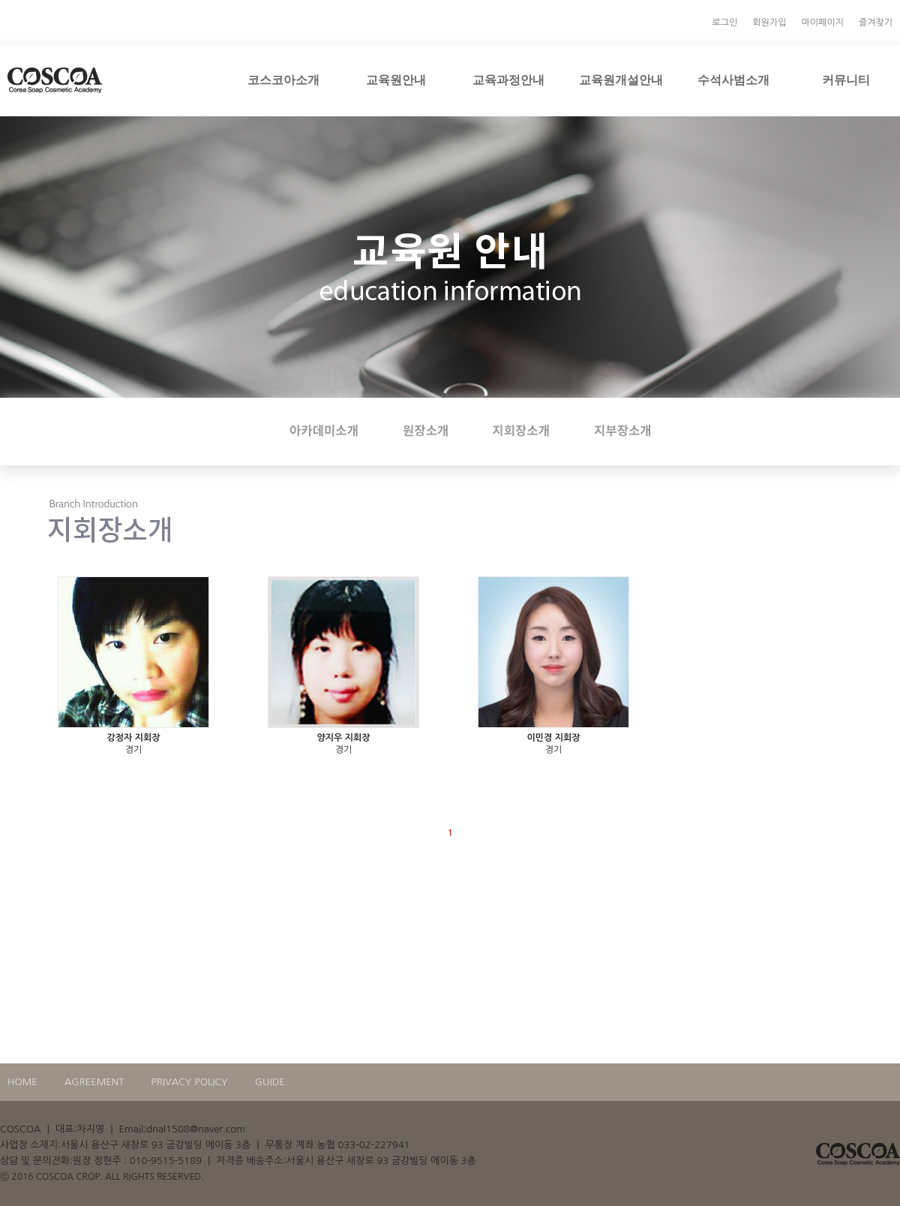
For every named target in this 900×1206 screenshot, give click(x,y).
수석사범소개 (734, 79)
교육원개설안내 (621, 79)
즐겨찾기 (875, 22)
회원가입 (769, 22)
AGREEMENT (94, 1082)
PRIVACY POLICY (189, 1082)
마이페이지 (822, 22)
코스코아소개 (284, 79)
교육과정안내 (508, 79)
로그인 (725, 22)
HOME (23, 1082)
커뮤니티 (846, 79)
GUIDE (270, 1082)
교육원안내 (396, 79)
